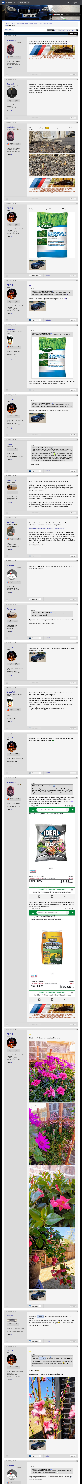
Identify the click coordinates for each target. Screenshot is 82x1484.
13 (67, 30)
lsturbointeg (11, 40)
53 (69, 30)
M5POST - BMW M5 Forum (12, 23)
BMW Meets (57, 19)
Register (75, 3)
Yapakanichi (11, 480)
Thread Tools (72, 33)
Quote (73, 74)
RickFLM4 (10, 522)
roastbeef (48, 275)
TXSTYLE (10, 208)
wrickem (10, 1316)
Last (73, 30)
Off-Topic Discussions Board (45, 23)
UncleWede (11, 330)
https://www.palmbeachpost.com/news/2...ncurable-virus (46, 528)
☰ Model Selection (24, 2)
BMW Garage (51, 19)
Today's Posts (71, 19)
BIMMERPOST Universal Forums (28, 23)
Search (77, 19)
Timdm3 (10, 444)
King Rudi (10, 84)
